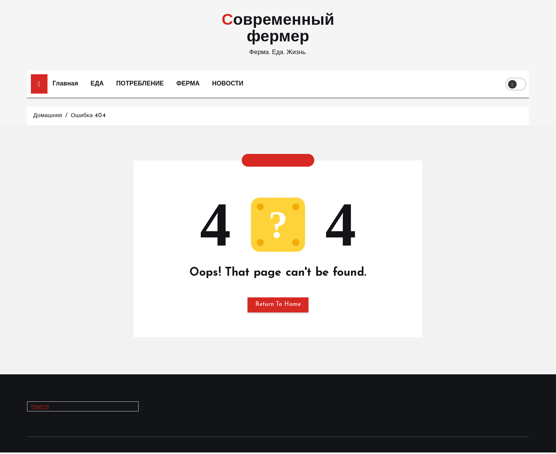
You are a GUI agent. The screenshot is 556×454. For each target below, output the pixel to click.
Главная (65, 84)
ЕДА (97, 84)
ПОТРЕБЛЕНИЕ (140, 84)
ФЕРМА (188, 84)
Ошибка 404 (88, 116)
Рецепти (40, 408)
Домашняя (47, 116)
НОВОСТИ (227, 84)
